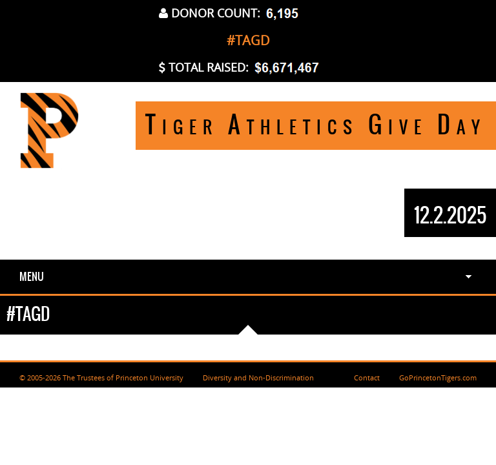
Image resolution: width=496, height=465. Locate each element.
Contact (367, 377)
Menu (31, 276)
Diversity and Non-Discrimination (258, 377)
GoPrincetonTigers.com (438, 377)
